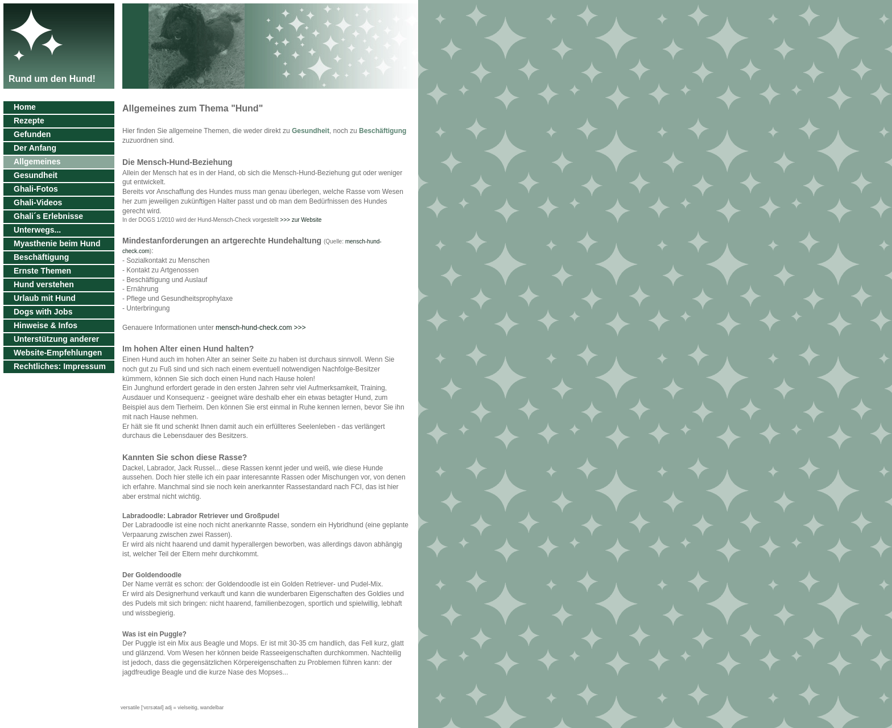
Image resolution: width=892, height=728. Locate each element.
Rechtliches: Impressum (60, 366)
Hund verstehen (44, 284)
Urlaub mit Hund (45, 298)
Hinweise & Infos (45, 325)
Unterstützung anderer (56, 339)
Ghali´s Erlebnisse (48, 216)
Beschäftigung (41, 257)
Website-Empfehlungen (58, 352)
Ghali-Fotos (36, 188)
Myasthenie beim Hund (57, 243)
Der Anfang (35, 147)
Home (25, 106)
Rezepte (29, 120)
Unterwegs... (37, 229)
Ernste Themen (42, 270)
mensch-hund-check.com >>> (260, 328)
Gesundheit (35, 175)
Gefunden (32, 134)
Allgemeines (37, 161)
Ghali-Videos (38, 202)
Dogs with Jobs (43, 311)
